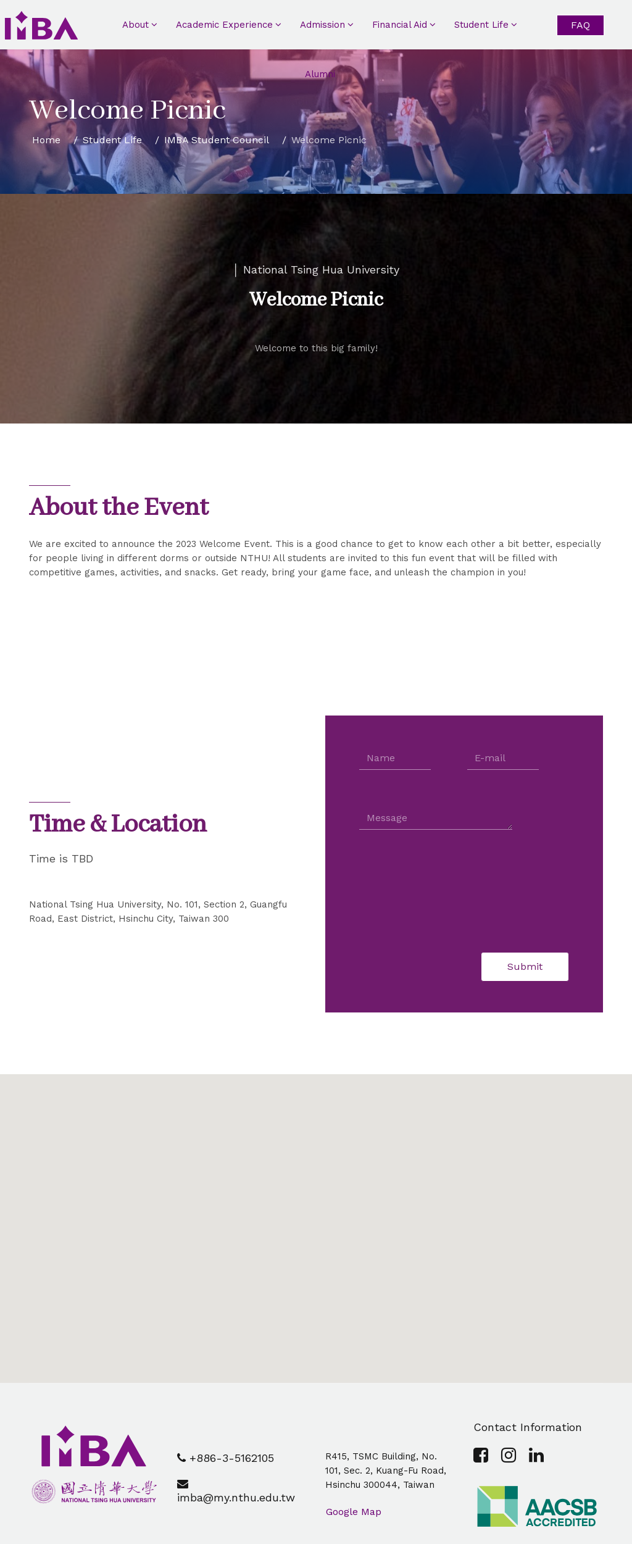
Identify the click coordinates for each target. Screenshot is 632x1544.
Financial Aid (399, 24)
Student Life (481, 24)
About (135, 24)
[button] (316, 1217)
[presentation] (453, 891)
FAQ (580, 25)
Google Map (353, 1511)
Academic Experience (224, 24)
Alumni (320, 74)
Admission (322, 24)
